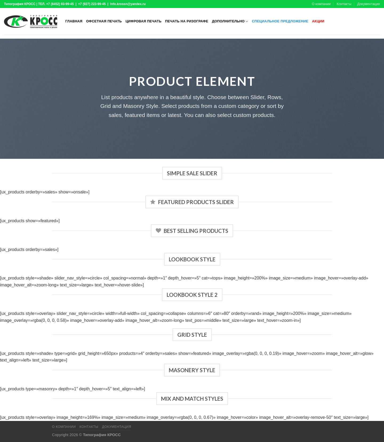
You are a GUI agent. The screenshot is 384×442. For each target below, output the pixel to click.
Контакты (344, 4)
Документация (368, 4)
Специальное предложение (280, 21)
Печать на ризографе (186, 21)
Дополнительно (230, 21)
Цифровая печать (144, 21)
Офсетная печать (104, 21)
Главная (73, 21)
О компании (321, 4)
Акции (318, 21)
